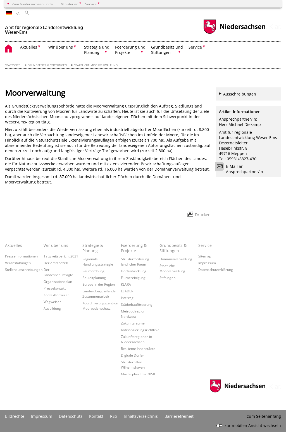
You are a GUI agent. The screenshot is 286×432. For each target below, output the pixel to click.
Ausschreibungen (239, 94)
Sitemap (204, 256)
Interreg (127, 297)
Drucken (203, 214)
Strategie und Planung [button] (96, 49)
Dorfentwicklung (133, 271)
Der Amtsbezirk (56, 263)
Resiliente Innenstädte (138, 348)
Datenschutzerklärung (215, 269)
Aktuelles (13, 245)
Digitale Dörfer (132, 355)
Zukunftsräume (133, 323)
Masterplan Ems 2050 (138, 374)
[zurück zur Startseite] (44, 27)
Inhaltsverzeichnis (141, 416)
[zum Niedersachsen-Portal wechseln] (234, 33)
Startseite (12, 65)
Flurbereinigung (133, 277)
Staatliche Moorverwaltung (96, 65)
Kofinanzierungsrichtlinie (140, 330)
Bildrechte (14, 416)
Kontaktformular (56, 295)
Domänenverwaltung (175, 259)
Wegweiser (52, 301)
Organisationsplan (58, 281)
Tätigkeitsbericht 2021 (61, 256)
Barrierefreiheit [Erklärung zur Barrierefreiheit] (179, 416)
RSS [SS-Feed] (113, 416)
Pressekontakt (55, 288)
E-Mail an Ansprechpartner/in (241, 169)
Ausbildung (52, 308)
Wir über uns (56, 245)
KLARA (126, 284)
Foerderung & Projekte (134, 248)
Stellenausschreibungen (23, 269)
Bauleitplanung (94, 277)
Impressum (207, 263)
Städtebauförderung (136, 304)
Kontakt (96, 416)
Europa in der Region (98, 284)
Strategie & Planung (92, 248)
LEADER (127, 291)
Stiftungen (167, 277)
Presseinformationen (21, 256)
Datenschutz (70, 416)
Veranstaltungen (18, 263)
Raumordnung (93, 271)
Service (205, 245)
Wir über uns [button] (60, 47)
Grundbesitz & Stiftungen (47, 65)
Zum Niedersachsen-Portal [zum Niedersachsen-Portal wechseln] (33, 4)
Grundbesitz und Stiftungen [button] (167, 49)
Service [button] (195, 47)
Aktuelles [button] (28, 47)
